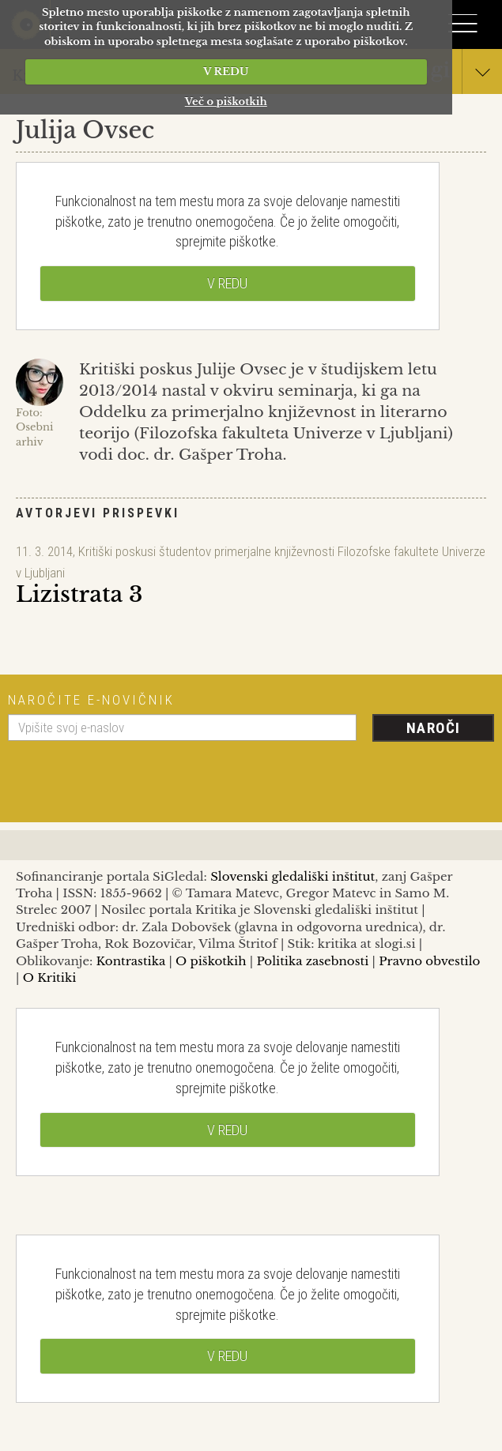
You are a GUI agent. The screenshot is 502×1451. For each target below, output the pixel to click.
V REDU (225, 71)
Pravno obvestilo (429, 960)
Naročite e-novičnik (91, 700)
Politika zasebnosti (313, 960)
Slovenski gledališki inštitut (292, 876)
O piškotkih (211, 960)
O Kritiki (50, 977)
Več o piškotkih (226, 101)
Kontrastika (131, 960)
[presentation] (128, 775)
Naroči (433, 728)
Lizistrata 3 (79, 594)
